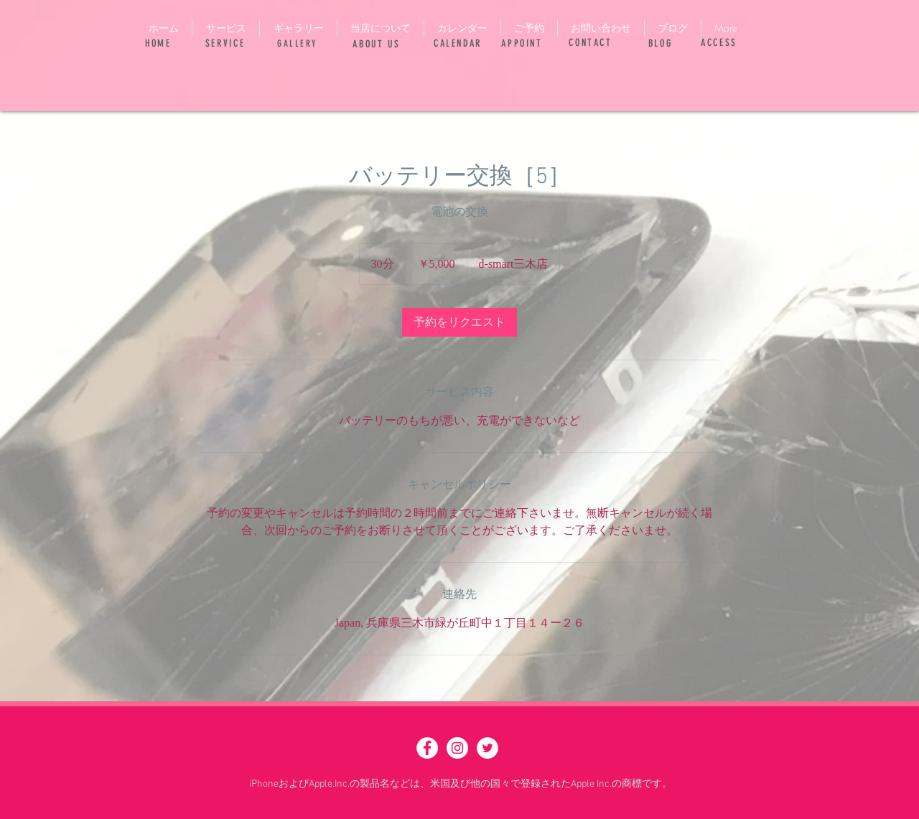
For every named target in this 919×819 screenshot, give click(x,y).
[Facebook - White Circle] (427, 748)
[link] (459, 322)
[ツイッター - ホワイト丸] (487, 748)
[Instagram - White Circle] (457, 748)
